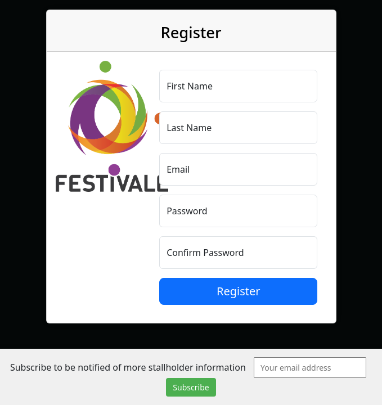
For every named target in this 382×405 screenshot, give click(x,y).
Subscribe (191, 387)
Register (238, 291)
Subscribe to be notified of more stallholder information (128, 367)
